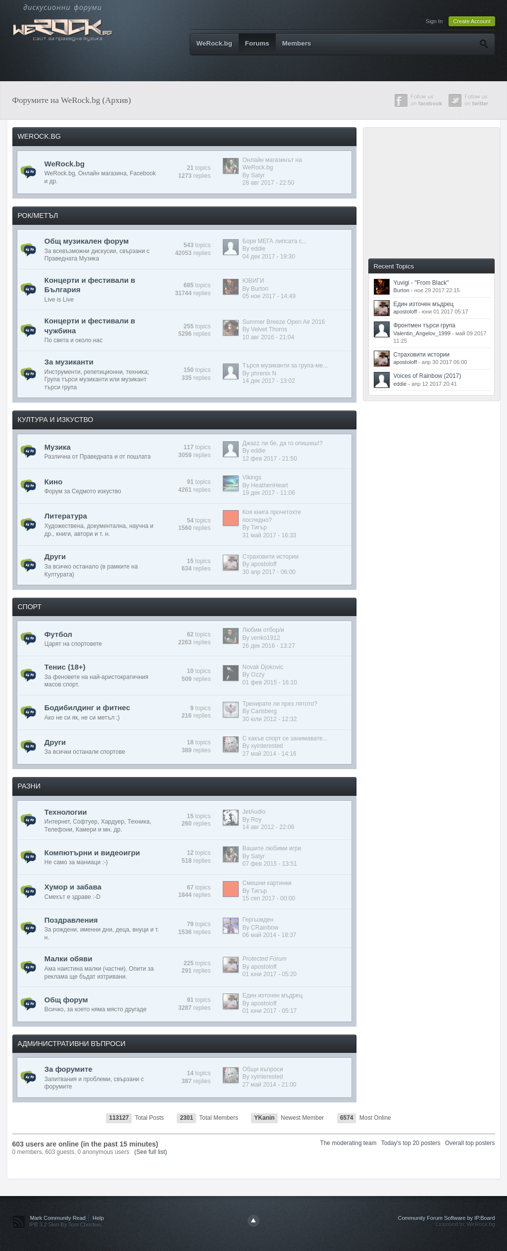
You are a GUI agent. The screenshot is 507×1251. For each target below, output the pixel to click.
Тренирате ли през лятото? (280, 703)
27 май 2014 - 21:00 (270, 1084)
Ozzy (257, 674)
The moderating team (348, 1143)
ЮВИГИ (253, 280)
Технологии (66, 812)
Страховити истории (271, 556)
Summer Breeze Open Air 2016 (284, 321)
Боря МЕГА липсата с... (275, 241)
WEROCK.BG (39, 136)
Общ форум (66, 999)
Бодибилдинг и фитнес (87, 707)
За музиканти (69, 362)
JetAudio (254, 811)
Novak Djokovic (263, 667)
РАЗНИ (29, 786)
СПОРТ (30, 607)
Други (55, 556)
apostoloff (264, 564)
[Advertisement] (436, 192)
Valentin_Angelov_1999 (422, 333)
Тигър (259, 527)
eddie (258, 248)
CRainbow (264, 927)
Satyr (258, 175)
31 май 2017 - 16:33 (270, 535)
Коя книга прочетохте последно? (272, 516)
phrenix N (263, 373)
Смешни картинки (267, 883)
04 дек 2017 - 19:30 (269, 256)
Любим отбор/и (263, 629)
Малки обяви (69, 958)
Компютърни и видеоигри (92, 852)
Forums (257, 43)
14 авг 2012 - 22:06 (269, 827)
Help (98, 1218)
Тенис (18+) (65, 667)
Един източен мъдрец (273, 995)
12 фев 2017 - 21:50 (270, 458)
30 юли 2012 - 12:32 (270, 719)
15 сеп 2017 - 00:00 (269, 898)
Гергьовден (258, 919)
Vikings (252, 477)
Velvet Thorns (269, 329)
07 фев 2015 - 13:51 (270, 863)
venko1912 (265, 637)
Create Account (471, 21)
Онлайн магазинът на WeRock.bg (272, 163)
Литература (66, 516)
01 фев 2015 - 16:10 (270, 682)
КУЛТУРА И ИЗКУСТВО (56, 419)
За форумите (69, 1069)
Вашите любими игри (272, 848)
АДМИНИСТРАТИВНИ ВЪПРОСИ (72, 1043)
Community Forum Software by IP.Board (446, 1218)
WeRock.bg (214, 43)
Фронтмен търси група (425, 325)
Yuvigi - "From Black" (421, 282)
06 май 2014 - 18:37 (270, 935)
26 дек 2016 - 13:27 (269, 645)
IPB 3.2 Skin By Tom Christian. (66, 1224)
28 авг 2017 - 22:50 (269, 182)
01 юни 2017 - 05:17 (270, 1010)
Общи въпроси (263, 1069)
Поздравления (71, 920)
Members (296, 43)
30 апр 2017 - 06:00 (269, 572)
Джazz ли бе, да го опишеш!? (283, 443)
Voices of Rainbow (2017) (427, 375)
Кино (54, 481)
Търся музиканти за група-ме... (285, 365)
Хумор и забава (73, 887)
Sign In (434, 21)
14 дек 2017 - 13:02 (269, 380)
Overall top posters (470, 1143)
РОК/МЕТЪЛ (38, 215)
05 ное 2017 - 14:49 (269, 296)
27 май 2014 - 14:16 (270, 753)
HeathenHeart (269, 485)
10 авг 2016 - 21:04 (269, 337)
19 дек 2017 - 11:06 (269, 492)
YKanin (264, 1117)
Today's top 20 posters (411, 1143)
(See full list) (150, 1151)
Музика (58, 447)
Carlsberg (264, 711)
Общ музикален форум (87, 241)
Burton (259, 288)
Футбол (58, 634)
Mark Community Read (58, 1218)
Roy (256, 819)
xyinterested (267, 745)
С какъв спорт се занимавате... (285, 738)
